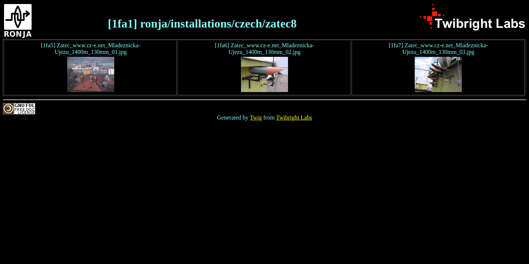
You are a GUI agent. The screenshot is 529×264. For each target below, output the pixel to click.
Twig (256, 117)
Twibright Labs (294, 117)
